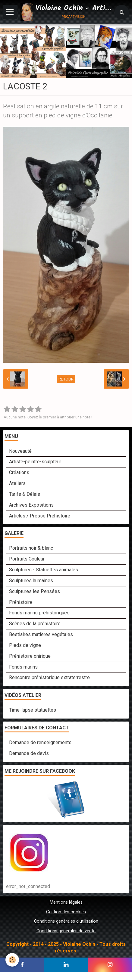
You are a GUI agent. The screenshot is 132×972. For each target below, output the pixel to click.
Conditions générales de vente (66, 930)
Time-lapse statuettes (32, 710)
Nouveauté (20, 451)
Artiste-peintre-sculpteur (35, 461)
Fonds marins (23, 667)
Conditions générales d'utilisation (66, 921)
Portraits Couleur (27, 559)
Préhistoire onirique (30, 656)
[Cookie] (12, 960)
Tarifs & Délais (24, 494)
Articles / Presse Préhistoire (39, 516)
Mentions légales (66, 902)
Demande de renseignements (40, 742)
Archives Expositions (31, 505)
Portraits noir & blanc (31, 548)
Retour (66, 379)
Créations (19, 472)
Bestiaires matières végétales (41, 634)
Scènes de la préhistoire (35, 623)
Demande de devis (29, 753)
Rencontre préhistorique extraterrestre (49, 677)
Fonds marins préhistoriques (39, 613)
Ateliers (17, 483)
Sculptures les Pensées (34, 591)
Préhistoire (21, 602)
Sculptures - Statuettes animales (43, 570)
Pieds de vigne (25, 645)
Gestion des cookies (66, 912)
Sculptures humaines (31, 580)
